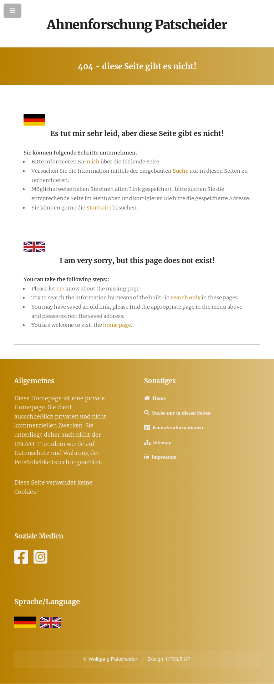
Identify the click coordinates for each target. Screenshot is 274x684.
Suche (180, 171)
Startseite (99, 207)
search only (186, 297)
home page (117, 325)
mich (93, 161)
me (60, 288)
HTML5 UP (178, 659)
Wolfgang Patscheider (112, 659)
